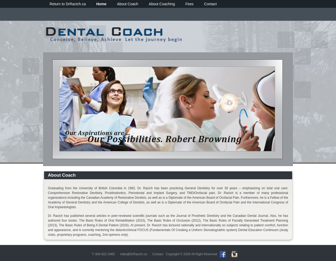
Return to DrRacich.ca (68, 4)
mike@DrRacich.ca (133, 254)
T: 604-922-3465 (103, 254)
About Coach (127, 4)
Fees (189, 4)
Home (101, 4)
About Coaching (162, 4)
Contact (210, 4)
